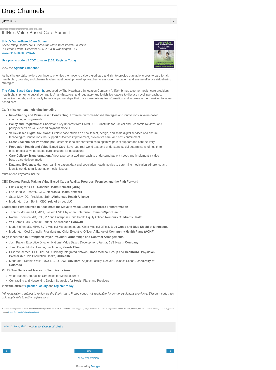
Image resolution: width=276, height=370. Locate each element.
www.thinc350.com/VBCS (18, 52)
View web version (88, 358)
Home (88, 351)
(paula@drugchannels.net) (28, 312)
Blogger (95, 366)
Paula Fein (12, 312)
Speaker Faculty (36, 286)
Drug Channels (23, 10)
